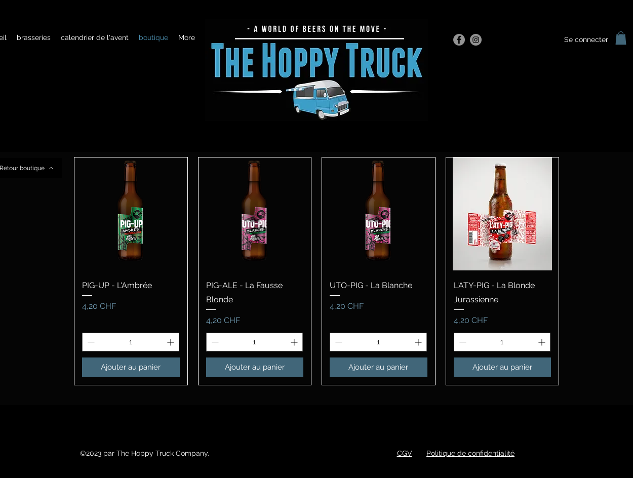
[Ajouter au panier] (131, 367)
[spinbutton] (130, 342)
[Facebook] (459, 40)
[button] (620, 38)
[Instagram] (476, 40)
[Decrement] (90, 342)
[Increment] (171, 342)
